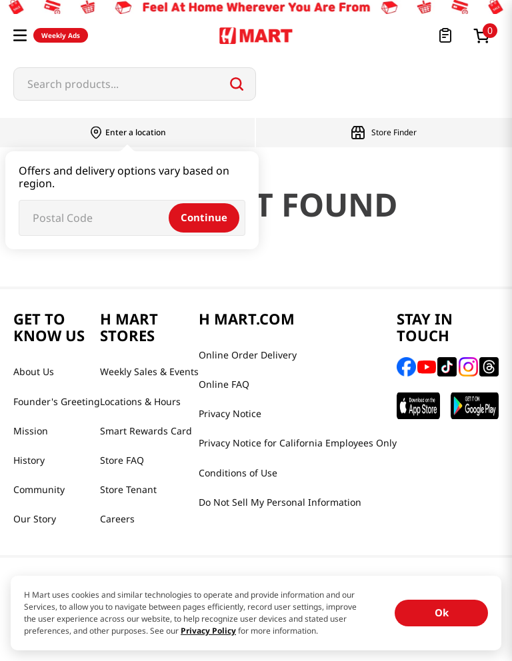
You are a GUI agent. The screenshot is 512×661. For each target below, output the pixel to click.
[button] (20, 35)
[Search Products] (237, 84)
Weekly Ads (60, 35)
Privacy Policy (208, 630)
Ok (442, 612)
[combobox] (134, 84)
